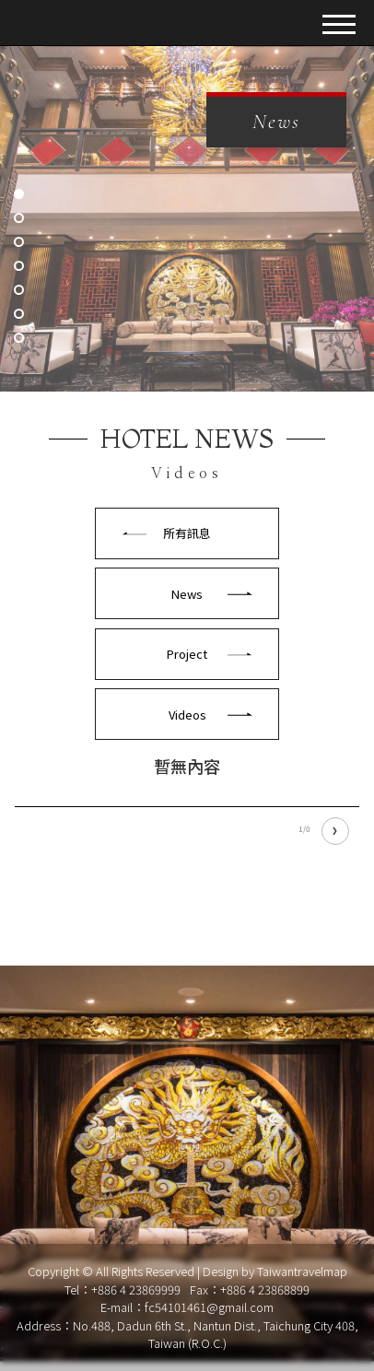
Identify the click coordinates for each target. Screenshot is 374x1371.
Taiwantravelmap (302, 1271)
